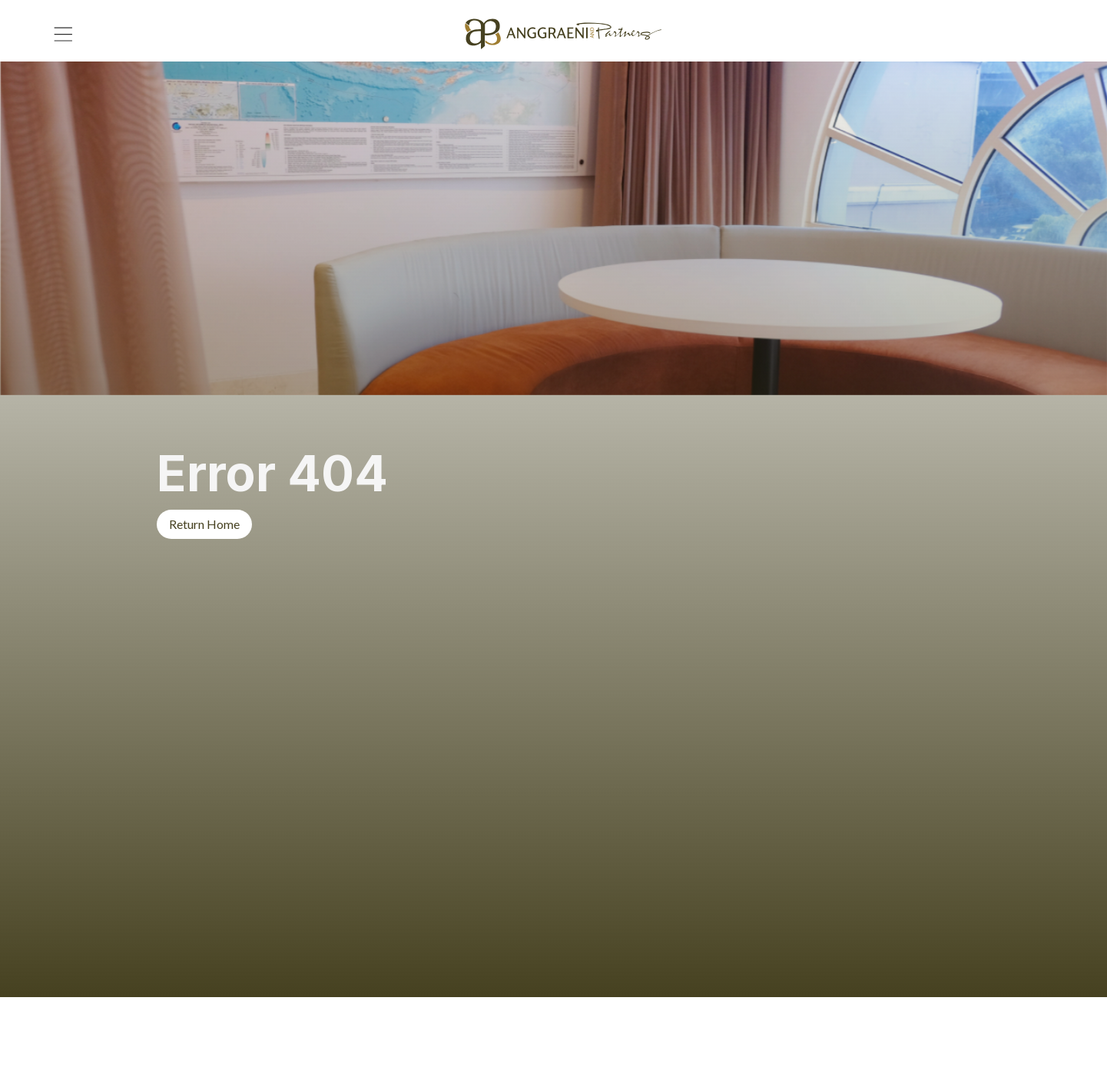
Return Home (204, 524)
